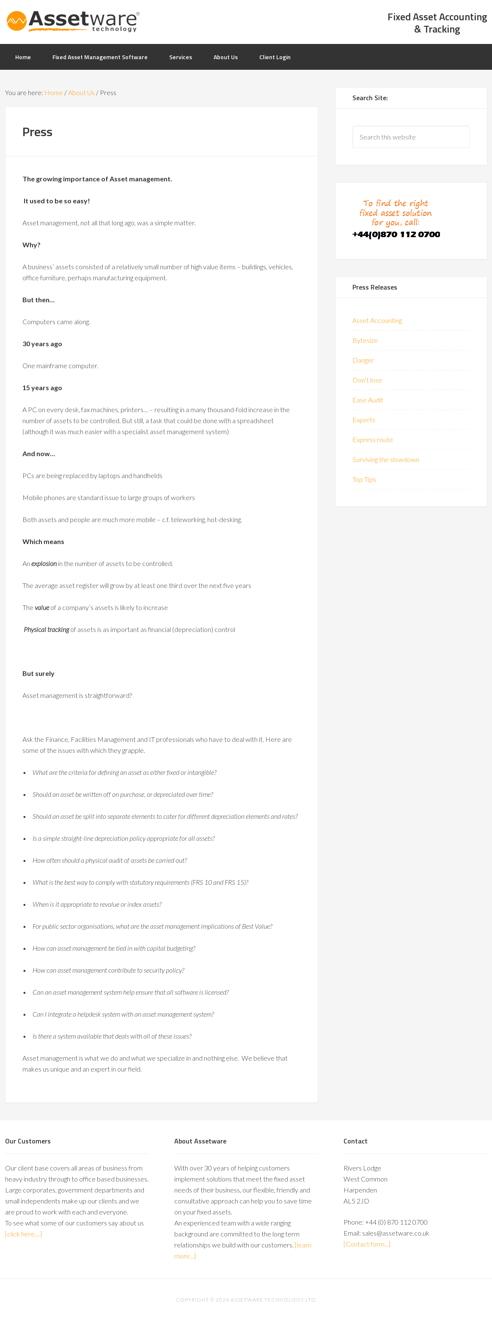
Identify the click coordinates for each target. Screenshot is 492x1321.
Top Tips (364, 479)
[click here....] (23, 1234)
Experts (363, 420)
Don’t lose (367, 380)
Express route (372, 439)
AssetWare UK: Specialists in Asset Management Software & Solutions (72, 21)
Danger (363, 360)
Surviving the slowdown (385, 459)
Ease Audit (367, 400)
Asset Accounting (377, 320)
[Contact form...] (367, 1244)
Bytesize (365, 340)
